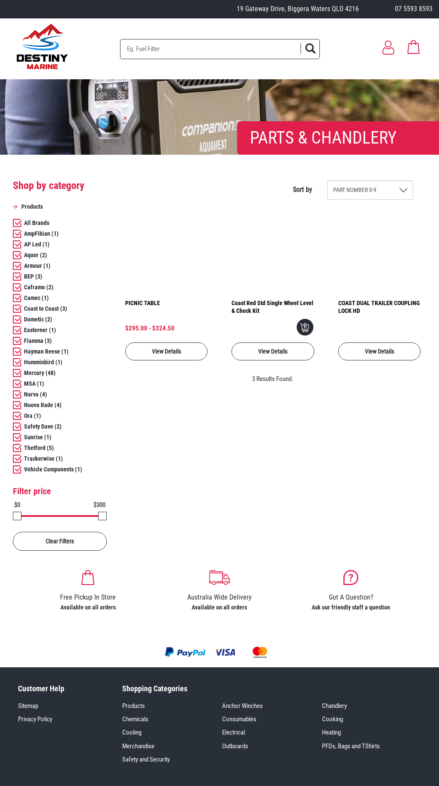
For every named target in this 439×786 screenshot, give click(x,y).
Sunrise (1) (37, 437)
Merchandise (138, 746)
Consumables (239, 719)
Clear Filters (59, 541)
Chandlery (334, 706)
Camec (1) (36, 297)
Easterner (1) (40, 330)
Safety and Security (146, 759)
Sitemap (28, 706)
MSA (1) (34, 383)
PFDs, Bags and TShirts (351, 746)
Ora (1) (32, 415)
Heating (331, 732)
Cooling (131, 732)
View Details (166, 351)
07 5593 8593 (414, 9)
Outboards (235, 746)
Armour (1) (37, 265)
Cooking (332, 719)
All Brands (36, 222)
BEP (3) (33, 276)
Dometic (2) (38, 319)
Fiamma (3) (38, 340)
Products (133, 706)
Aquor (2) (35, 255)
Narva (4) (35, 394)
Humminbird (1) (43, 362)
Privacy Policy (35, 719)
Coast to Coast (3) (45, 308)
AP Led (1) (37, 244)
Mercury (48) (40, 372)
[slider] (17, 516)
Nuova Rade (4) (43, 405)
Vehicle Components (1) (53, 469)
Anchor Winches (242, 706)
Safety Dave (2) (43, 426)
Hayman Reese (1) (46, 351)
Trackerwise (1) (43, 458)
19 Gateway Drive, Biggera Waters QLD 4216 (298, 9)
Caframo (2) (39, 287)
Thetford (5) (39, 447)
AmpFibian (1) (41, 233)
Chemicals (135, 719)
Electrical (233, 732)
